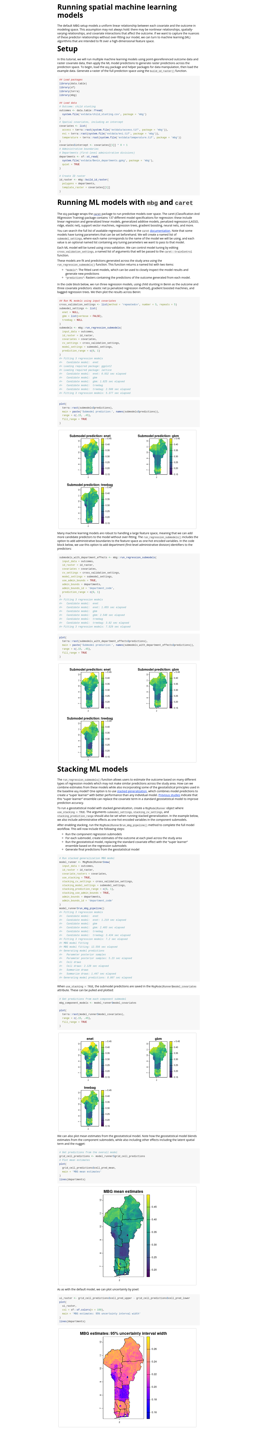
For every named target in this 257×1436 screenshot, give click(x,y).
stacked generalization (132, 794)
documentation (160, 232)
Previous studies (169, 798)
